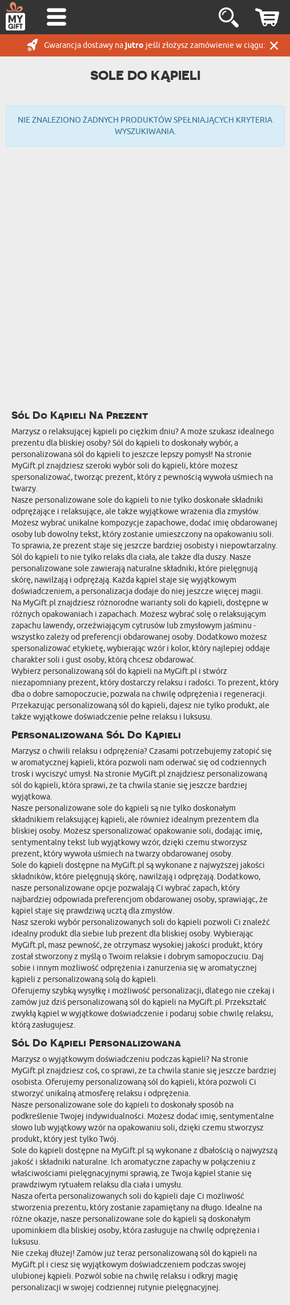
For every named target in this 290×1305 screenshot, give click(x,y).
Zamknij (274, 45)
